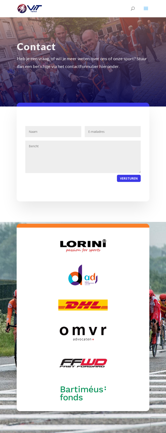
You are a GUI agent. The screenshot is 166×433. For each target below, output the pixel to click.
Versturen (129, 182)
